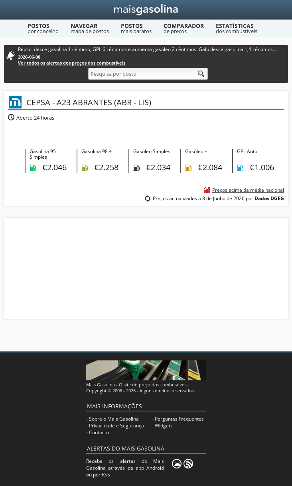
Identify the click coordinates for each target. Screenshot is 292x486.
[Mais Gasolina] (146, 10)
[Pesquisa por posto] (148, 74)
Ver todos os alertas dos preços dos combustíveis (71, 63)
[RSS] (188, 463)
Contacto (99, 432)
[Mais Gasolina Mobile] (177, 463)
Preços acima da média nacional (248, 190)
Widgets (164, 425)
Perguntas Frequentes (179, 418)
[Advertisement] (146, 267)
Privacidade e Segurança (116, 425)
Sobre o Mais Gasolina (114, 418)
